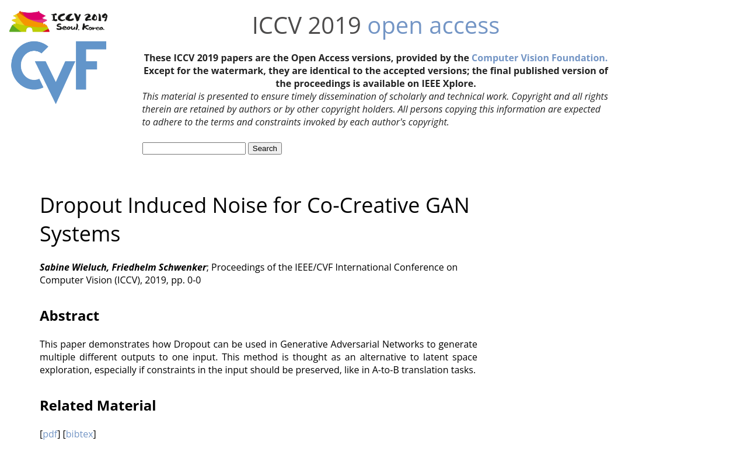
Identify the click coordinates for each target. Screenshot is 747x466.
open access (433, 25)
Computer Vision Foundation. (540, 57)
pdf (50, 434)
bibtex (79, 434)
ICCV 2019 (306, 25)
